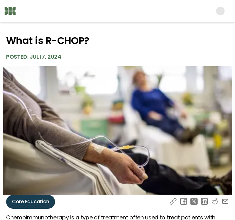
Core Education (30, 201)
